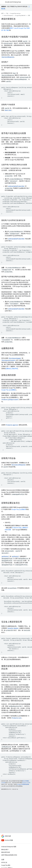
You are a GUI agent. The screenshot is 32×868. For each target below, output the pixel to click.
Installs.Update (13, 628)
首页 (2, 13)
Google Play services (15, 13)
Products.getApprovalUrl (10, 399)
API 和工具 (4, 862)
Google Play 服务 (5, 865)
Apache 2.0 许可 (26, 782)
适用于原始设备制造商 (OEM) (9, 855)
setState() (15, 556)
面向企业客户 (5, 849)
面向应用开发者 (5, 852)
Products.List (16, 718)
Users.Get (8, 110)
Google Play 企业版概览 (8, 390)
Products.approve (12, 425)
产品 (7, 13)
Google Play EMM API (20, 15)
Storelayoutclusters (9, 360)
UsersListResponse (8, 57)
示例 (29, 15)
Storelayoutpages (15, 358)
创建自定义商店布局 (11, 368)
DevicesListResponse (19, 465)
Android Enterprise (13, 2)
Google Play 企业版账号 (19, 509)
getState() (5, 556)
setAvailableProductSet (16, 186)
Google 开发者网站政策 (23, 784)
